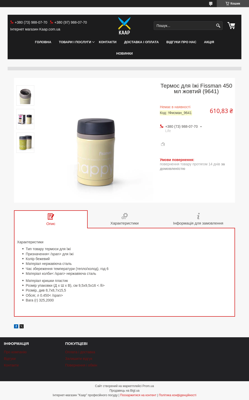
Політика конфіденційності (177, 395)
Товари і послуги (75, 42)
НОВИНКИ (124, 53)
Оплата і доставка (80, 352)
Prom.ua (148, 386)
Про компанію (15, 352)
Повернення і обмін (81, 365)
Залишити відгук (78, 359)
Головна (43, 42)
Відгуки (10, 359)
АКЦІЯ (209, 42)
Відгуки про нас (181, 42)
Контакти (108, 42)
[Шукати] (218, 26)
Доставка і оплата (141, 42)
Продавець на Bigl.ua (124, 390)
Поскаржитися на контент (138, 395)
